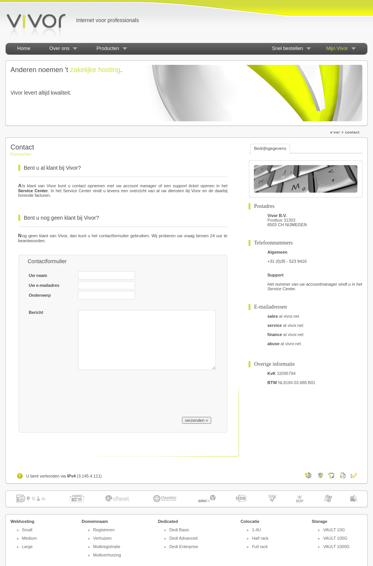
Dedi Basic (179, 529)
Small (27, 529)
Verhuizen (102, 538)
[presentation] (136, 392)
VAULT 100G (335, 538)
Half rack (260, 538)
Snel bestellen (287, 48)
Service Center (33, 190)
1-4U (256, 529)
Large (27, 546)
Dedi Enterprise (183, 546)
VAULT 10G (334, 529)
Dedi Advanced (183, 538)
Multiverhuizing (107, 555)
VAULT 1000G (336, 546)
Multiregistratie (107, 546)
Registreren (104, 529)
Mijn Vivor (337, 48)
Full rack (260, 546)
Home (23, 48)
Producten (107, 48)
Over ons (59, 48)
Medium (29, 538)
